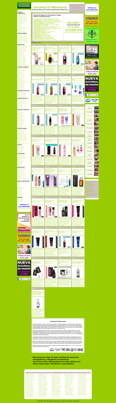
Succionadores (20, 132)
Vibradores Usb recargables (23, 65)
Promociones (20, 201)
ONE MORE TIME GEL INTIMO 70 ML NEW (63, 109)
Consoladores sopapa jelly (23, 40)
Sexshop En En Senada (56, 387)
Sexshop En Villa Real (56, 374)
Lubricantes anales (21, 17)
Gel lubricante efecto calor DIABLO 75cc (64, 231)
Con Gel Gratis (20, 198)
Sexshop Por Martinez (69, 374)
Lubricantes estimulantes (22, 19)
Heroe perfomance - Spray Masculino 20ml (50, 140)
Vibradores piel (20, 54)
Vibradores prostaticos (22, 59)
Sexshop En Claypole (82, 388)
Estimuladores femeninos (22, 137)
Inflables (19, 176)
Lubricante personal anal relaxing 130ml (77, 201)
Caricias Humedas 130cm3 (37, 108)
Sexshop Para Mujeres (90, 162)
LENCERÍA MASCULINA (90, 186)
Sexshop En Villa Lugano (69, 375)
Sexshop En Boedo (68, 392)
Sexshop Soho (67, 386)
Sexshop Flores (36, 26)
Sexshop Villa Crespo (38, 27)
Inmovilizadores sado (22, 103)
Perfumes (19, 29)
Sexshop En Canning (69, 391)
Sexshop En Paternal (55, 377)
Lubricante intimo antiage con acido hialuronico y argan (64, 48)
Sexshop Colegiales (37, 37)
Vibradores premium (21, 58)
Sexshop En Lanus (55, 381)
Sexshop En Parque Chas (69, 377)
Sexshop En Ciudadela (29, 390)
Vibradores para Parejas (22, 47)
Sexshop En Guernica (42, 385)
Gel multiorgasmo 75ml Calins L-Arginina (77, 140)
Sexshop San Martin (37, 35)
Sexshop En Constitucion (30, 388)
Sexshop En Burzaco (29, 392)
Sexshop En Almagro (42, 396)
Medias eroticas (21, 79)
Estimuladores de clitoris (22, 133)
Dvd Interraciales (21, 120)
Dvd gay (19, 118)
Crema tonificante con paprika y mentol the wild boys (63, 262)
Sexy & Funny (20, 193)
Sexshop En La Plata (82, 382)
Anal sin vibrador (21, 148)
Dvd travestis (20, 127)
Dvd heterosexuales (21, 119)
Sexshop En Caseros (42, 391)
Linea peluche (20, 107)
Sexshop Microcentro (38, 22)
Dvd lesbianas (20, 122)
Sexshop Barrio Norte (38, 21)
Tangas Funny (20, 88)
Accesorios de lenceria (22, 68)
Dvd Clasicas (20, 124)
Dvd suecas (20, 125)
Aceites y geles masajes (22, 14)
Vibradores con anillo (22, 168)
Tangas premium (21, 86)
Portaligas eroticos (21, 80)
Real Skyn (20, 25)
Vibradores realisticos (22, 60)
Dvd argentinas (21, 112)
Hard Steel (20, 194)
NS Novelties (20, 188)
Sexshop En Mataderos (29, 380)
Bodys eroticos (20, 72)
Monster (19, 43)
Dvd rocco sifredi (21, 123)
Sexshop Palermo (37, 19)
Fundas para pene (21, 174)
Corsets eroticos (21, 75)
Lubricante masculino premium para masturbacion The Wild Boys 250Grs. (38, 292)
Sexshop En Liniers (28, 381)
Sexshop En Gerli (68, 385)
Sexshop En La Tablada (42, 382)
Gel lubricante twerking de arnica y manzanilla (37, 48)
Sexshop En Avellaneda (82, 394)
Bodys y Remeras (21, 92)
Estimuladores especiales (22, 135)
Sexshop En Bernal (81, 392)
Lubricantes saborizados (22, 28)
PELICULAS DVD (88, 188)
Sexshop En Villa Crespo (29, 376)
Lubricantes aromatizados (23, 18)
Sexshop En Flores (41, 386)
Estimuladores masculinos (23, 138)
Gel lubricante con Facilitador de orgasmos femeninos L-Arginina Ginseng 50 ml (50, 170)
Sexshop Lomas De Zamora (43, 374)
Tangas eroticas (21, 85)
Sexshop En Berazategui (43, 393)
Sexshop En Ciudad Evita (43, 390)
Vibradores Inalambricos (22, 55)
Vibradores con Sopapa (22, 64)
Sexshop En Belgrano (82, 393)
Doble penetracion (21, 173)
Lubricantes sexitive (21, 30)
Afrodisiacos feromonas (22, 157)
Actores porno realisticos (22, 34)
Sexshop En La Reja (68, 382)
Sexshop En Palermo (82, 377)
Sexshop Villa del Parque (38, 23)
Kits (18, 179)
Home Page (33, 42)
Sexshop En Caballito (82, 391)
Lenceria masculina (21, 95)
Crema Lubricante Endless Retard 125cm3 (51, 109)
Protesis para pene (21, 177)
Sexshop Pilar (36, 39)
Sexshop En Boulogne (56, 392)
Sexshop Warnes (37, 36)
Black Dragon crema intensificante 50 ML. (62, 201)
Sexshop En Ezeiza (28, 387)
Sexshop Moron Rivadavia (39, 31)
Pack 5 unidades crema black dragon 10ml (37, 262)
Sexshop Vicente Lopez (38, 38)
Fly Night (19, 24)
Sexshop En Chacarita (69, 390)
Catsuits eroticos (21, 73)
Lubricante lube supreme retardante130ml (37, 231)
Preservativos (20, 162)
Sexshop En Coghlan (55, 388)
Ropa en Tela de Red (22, 84)
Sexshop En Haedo (28, 385)
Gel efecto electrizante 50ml (38, 201)
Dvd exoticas (20, 114)
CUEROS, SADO (88, 187)
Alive (19, 183)
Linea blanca (20, 105)
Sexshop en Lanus (68, 381)
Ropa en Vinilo (20, 83)
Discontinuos (20, 200)
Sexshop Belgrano (37, 18)
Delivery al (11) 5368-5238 (24, 205)
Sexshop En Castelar (82, 390)
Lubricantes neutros (21, 22)
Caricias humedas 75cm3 (37, 79)
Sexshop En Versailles (42, 376)
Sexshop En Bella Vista (69, 393)
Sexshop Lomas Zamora (29, 374)
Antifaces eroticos (21, 156)
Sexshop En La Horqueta (43, 383)
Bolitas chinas (20, 171)
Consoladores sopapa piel (23, 42)
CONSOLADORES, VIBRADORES (89, 183)
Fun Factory (20, 196)
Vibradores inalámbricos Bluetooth (24, 46)
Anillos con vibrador (21, 48)
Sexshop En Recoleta (29, 377)
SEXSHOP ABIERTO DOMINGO (91, 193)
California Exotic (21, 187)
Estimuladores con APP (22, 129)
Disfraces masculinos (22, 94)
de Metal (19, 142)
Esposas (19, 159)
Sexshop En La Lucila (29, 383)
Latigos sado (20, 104)
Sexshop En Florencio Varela (57, 386)
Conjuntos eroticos (21, 74)
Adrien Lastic (20, 182)
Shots (19, 192)
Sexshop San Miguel (55, 382)
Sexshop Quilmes (37, 29)
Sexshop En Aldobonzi (56, 396)
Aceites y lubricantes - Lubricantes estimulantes (39, 44)
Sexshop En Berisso (29, 393)
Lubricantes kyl (20, 23)
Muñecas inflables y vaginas (23, 143)
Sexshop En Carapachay (56, 391)
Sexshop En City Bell (55, 390)
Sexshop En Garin (81, 385)
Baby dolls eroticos (21, 70)
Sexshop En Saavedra (69, 376)
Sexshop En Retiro (81, 376)
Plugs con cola (20, 152)
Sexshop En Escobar (42, 387)
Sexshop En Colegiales (42, 388)
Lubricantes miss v (21, 27)
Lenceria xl (20, 78)
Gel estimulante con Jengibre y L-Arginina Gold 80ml (51, 48)
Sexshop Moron (36, 30)
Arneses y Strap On (21, 172)
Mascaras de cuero (21, 108)
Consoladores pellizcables (23, 38)
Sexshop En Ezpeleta (82, 386)
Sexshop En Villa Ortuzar (30, 375)
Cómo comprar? (77, 5)
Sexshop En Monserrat (50, 7)
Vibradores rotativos (21, 63)
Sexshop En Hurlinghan (82, 383)
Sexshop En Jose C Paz (56, 383)
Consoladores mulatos (22, 37)
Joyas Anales (20, 149)
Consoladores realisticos (22, 39)
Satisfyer (19, 191)
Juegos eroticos (21, 161)
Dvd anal (19, 111)
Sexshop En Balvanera (42, 394)
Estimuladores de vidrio (22, 134)
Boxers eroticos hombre (22, 93)
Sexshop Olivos (36, 33)
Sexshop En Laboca (29, 382)
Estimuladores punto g (22, 140)
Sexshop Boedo (36, 25)
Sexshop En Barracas (29, 394)
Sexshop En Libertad (42, 381)
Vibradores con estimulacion (23, 49)
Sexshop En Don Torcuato (70, 387)
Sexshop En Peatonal (42, 377)
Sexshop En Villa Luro (42, 375)
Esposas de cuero (21, 102)
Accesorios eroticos (21, 154)
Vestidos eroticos (21, 89)
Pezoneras (20, 164)
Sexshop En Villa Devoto (82, 375)
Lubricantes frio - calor (22, 20)
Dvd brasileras (20, 113)
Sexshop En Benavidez (56, 393)
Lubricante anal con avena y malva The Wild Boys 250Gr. (78, 262)
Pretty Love (20, 189)
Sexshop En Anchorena (29, 396)
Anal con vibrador (21, 147)
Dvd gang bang (21, 117)
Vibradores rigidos (21, 57)
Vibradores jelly (21, 53)
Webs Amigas (58, 372)
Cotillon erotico (20, 158)
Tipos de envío (77, 8)
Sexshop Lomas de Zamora (39, 28)
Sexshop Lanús (36, 32)
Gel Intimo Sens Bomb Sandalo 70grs (36, 140)
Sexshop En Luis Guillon (56, 380)
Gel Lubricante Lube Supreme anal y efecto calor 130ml (51, 231)
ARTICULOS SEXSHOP (90, 181)
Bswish (19, 186)
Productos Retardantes (22, 178)
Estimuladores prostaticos (23, 139)
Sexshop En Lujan (41, 380)
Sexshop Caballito (37, 24)
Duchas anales (20, 146)
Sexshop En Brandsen (42, 392)
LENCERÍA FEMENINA (89, 184)
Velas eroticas (20, 163)
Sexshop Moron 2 (89, 169)
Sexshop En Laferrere (82, 381)
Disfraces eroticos (21, 77)
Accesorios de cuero (22, 99)
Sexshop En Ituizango (69, 383)
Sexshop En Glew (55, 385)
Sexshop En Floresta (29, 386)
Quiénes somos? (76, 11)
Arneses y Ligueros (21, 69)
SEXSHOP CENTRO (89, 190)
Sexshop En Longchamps (82, 380)
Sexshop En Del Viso (82, 387)
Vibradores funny (21, 52)
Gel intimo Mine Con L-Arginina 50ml (50, 201)
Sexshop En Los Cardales (69, 380)
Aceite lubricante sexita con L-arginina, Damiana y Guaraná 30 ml (78, 170)
